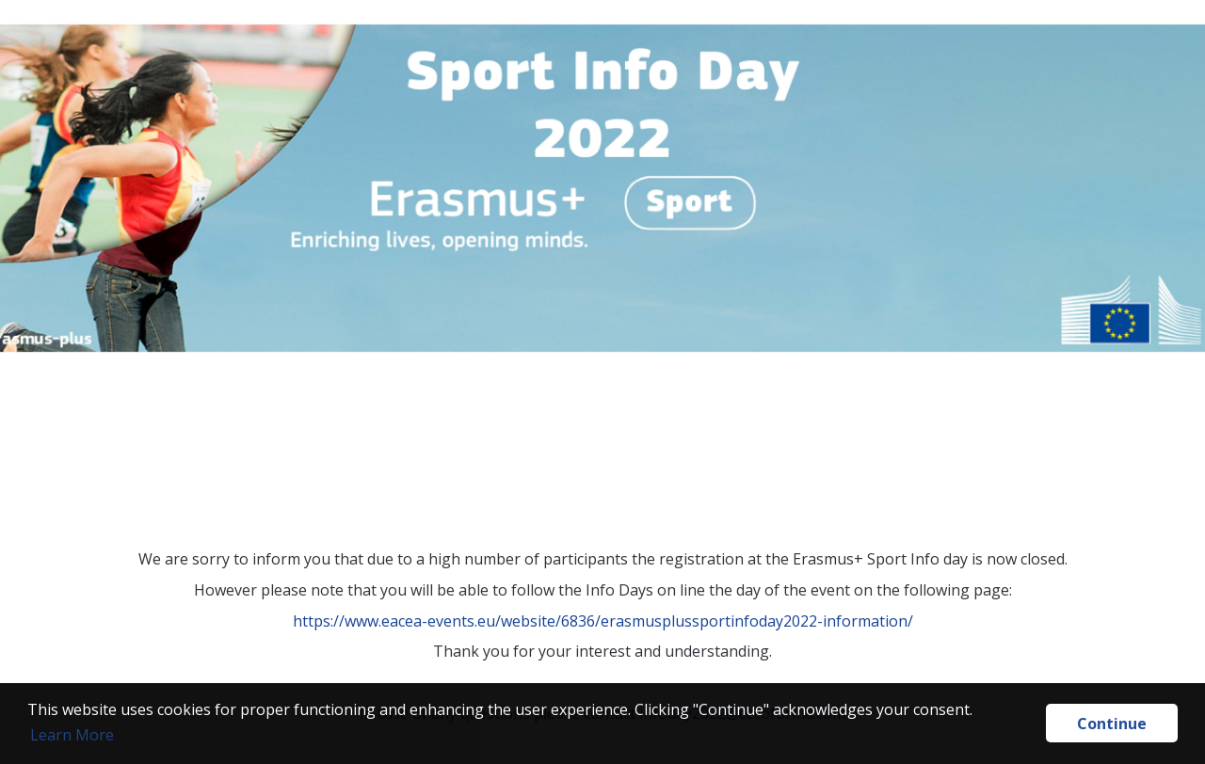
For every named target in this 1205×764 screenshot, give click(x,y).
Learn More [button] (72, 734)
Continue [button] (1112, 723)
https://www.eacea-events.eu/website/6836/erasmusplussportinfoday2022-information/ (603, 621)
